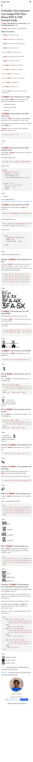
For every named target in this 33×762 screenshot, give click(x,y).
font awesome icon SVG (10, 48)
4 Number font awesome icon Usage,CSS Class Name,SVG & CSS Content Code (15, 667)
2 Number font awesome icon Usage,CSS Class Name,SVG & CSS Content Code (16, 673)
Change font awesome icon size (12, 52)
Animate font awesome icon (11, 74)
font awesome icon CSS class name (12, 39)
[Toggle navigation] (30, 1)
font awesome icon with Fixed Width (13, 56)
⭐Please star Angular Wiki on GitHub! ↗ (16, 702)
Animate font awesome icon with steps (13, 78)
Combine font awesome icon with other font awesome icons (14, 91)
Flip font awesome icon (10, 87)
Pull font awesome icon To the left (12, 65)
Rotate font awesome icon (10, 82)
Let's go (24, 698)
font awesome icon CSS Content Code (13, 44)
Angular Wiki (5, 2)
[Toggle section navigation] (2, 6)
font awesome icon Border (10, 61)
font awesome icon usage (10, 35)
